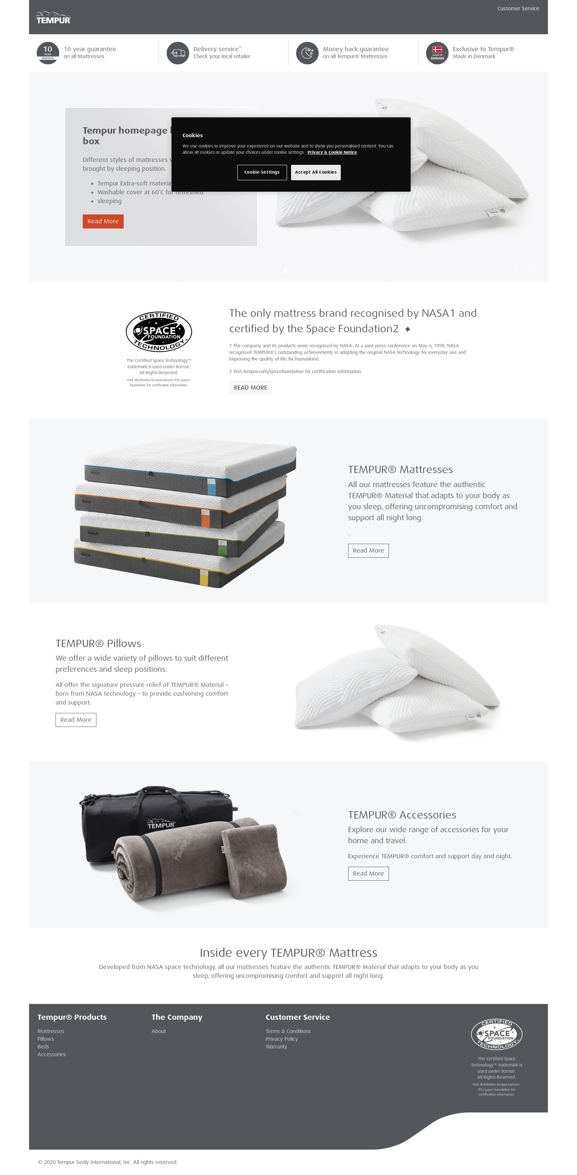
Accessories (277, 25)
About (159, 1031)
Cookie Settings (262, 172)
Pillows (179, 25)
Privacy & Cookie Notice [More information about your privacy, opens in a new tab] (332, 152)
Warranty (276, 1046)
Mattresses (134, 25)
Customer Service (518, 8)
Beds (43, 1046)
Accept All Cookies (316, 172)
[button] (517, 270)
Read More (103, 221)
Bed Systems (225, 25)
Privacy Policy (282, 1039)
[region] (291, 154)
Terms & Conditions (288, 1031)
